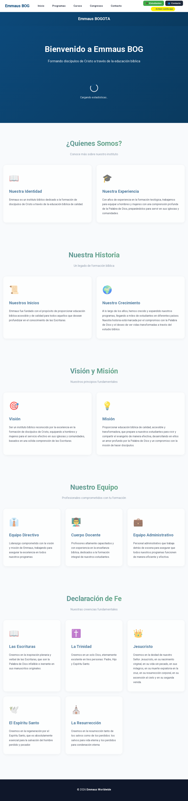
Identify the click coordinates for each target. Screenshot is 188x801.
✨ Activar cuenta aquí (163, 9)
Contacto (116, 5)
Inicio (41, 5)
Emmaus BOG (17, 6)
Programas (59, 5)
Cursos (78, 5)
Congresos (96, 5)
